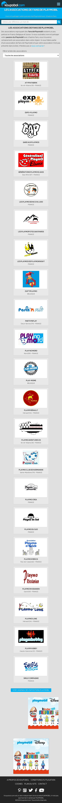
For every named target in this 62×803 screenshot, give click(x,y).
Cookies (19, 783)
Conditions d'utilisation (43, 780)
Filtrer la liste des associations (15, 51)
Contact (42, 783)
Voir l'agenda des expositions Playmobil (31, 690)
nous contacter (37, 46)
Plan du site (30, 783)
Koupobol (14, 4)
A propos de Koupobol (18, 780)
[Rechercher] (59, 22)
